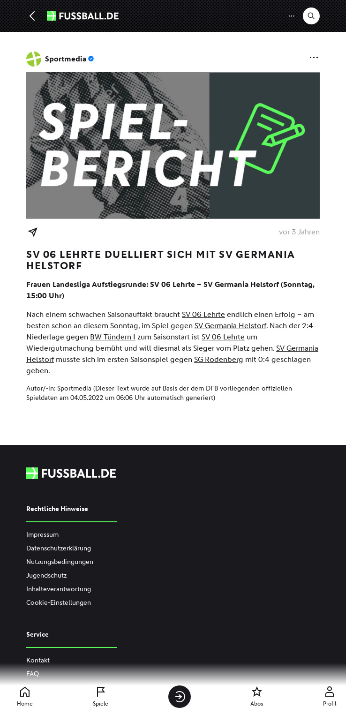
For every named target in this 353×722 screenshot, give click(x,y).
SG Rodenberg (218, 359)
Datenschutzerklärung (58, 548)
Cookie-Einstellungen (58, 603)
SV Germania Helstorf (230, 325)
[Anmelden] (179, 696)
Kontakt (38, 660)
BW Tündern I (112, 336)
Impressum (42, 535)
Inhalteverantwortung (58, 589)
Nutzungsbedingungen (59, 562)
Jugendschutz (46, 575)
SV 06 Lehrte (203, 314)
